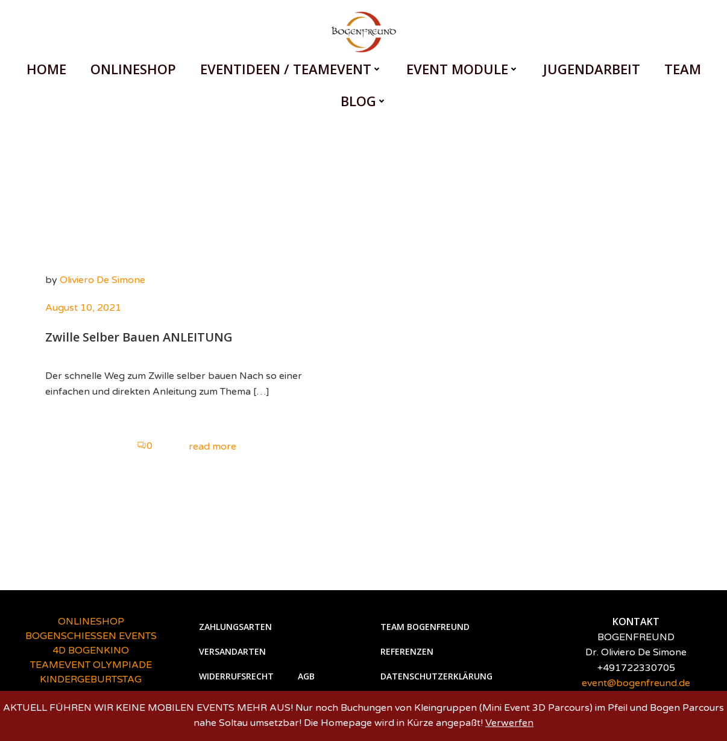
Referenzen (406, 651)
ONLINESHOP (133, 69)
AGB (306, 676)
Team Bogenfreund (425, 626)
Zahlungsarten (235, 626)
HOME (46, 69)
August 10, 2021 (83, 308)
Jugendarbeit (591, 69)
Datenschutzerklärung (436, 676)
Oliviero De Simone (102, 280)
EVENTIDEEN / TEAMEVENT (291, 69)
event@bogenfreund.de (636, 683)
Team (682, 69)
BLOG (364, 101)
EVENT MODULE (462, 69)
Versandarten (232, 651)
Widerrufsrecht (236, 676)
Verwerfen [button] (509, 723)
